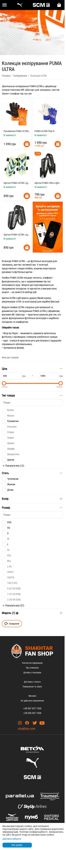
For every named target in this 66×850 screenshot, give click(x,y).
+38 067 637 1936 (32, 708)
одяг (5, 340)
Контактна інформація (32, 663)
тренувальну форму (13, 347)
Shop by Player (10, 333)
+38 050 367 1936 (32, 713)
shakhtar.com (26, 728)
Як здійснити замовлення (32, 700)
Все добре (17, 845)
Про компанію (32, 668)
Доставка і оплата (32, 682)
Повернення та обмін (32, 686)
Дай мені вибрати (12, 838)
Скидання (11, 623)
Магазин (32, 696)
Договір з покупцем (32, 672)
